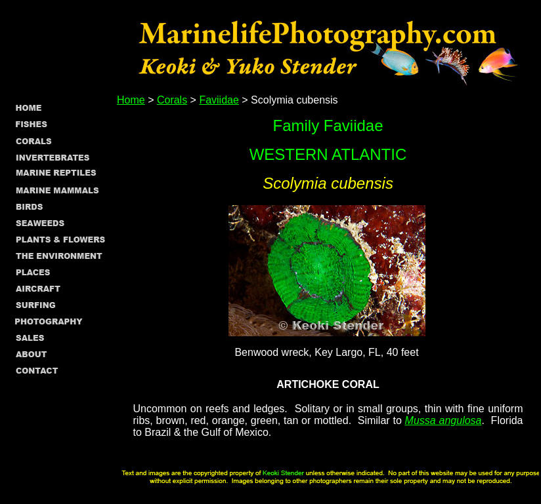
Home (131, 100)
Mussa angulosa (443, 420)
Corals (172, 100)
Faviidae (218, 100)
